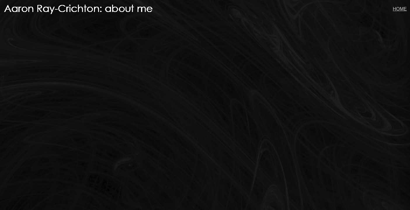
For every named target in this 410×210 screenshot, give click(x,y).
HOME (400, 8)
